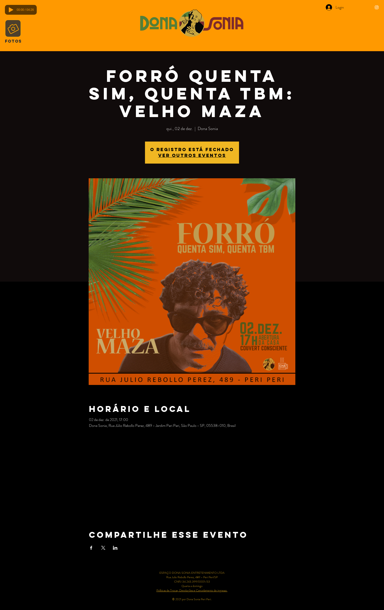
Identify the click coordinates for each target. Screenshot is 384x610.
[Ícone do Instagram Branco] (376, 7)
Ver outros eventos (192, 155)
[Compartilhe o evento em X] (103, 548)
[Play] (11, 9)
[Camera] (13, 28)
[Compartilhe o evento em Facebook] (91, 548)
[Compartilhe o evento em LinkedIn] (115, 548)
